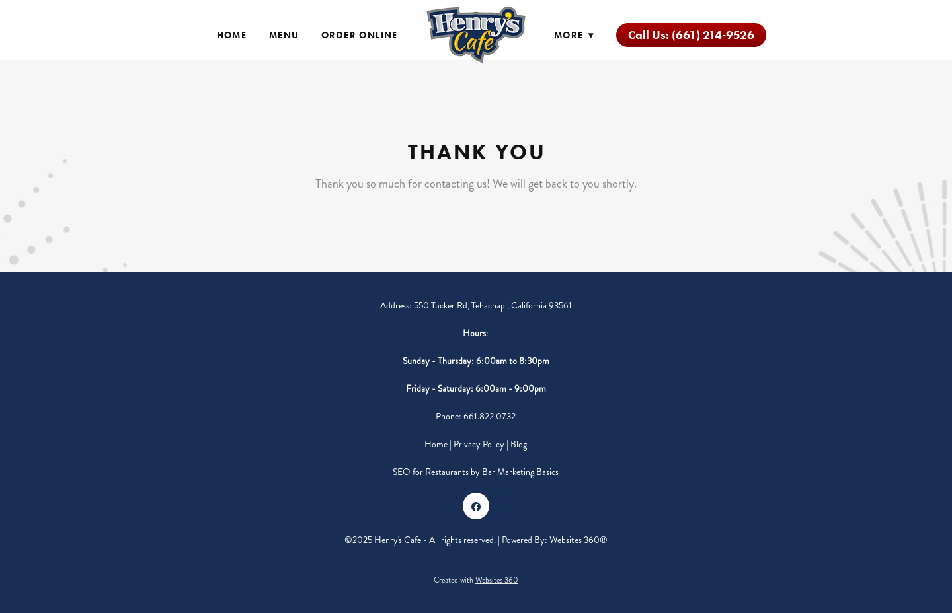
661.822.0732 (489, 416)
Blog (518, 444)
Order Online (359, 35)
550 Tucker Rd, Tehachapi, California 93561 (493, 305)
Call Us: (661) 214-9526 (691, 35)
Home (232, 35)
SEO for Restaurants (432, 472)
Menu (284, 35)
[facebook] (476, 506)
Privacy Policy (479, 444)
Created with (476, 580)
